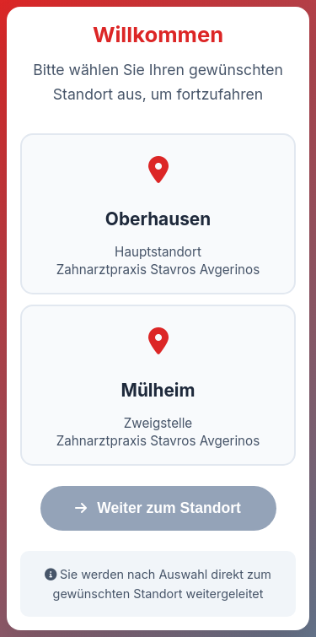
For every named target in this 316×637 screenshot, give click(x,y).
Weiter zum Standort (158, 507)
